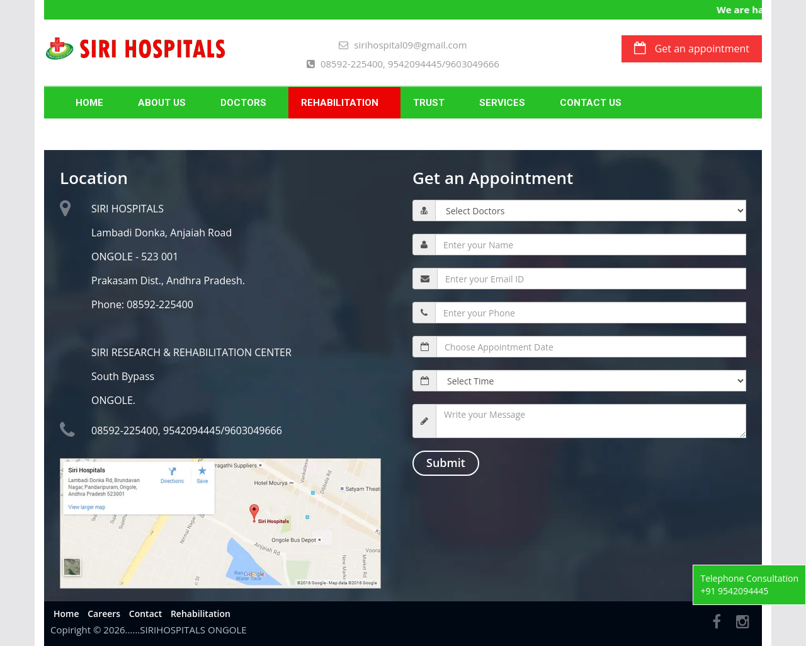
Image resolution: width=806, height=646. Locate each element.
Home (89, 102)
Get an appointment (691, 48)
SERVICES (502, 102)
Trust (429, 102)
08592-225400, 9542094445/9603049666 (403, 63)
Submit (445, 462)
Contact (145, 614)
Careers (104, 614)
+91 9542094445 (734, 591)
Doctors (243, 102)
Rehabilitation (339, 102)
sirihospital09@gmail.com (403, 44)
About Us (162, 102)
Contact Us (591, 102)
